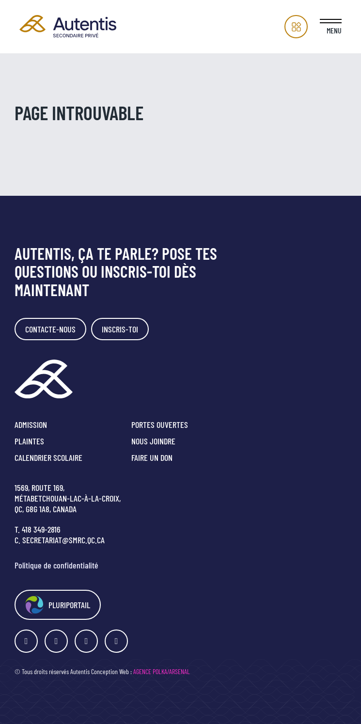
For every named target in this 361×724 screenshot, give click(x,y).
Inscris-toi (120, 329)
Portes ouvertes (159, 424)
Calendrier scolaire (48, 457)
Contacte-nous (50, 329)
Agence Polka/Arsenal (161, 671)
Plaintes (29, 441)
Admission (31, 424)
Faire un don (152, 457)
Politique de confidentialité (56, 565)
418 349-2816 (41, 529)
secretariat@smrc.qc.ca (63, 540)
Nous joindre (153, 441)
